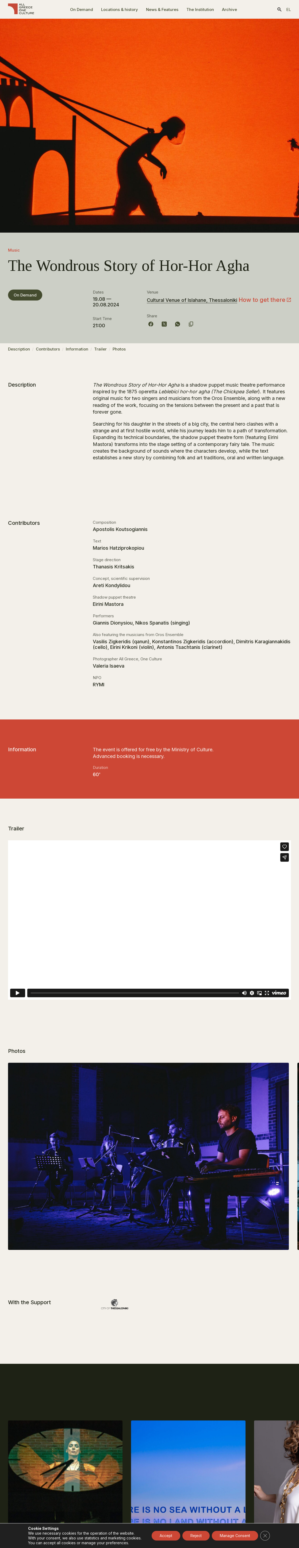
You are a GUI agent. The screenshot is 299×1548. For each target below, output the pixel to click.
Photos (119, 351)
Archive (229, 9)
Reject (196, 1535)
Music (14, 250)
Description (19, 351)
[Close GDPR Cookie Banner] (265, 1536)
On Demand (81, 9)
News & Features (162, 9)
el (288, 9)
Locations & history (119, 9)
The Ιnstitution (200, 9)
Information (77, 351)
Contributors (48, 351)
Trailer (100, 351)
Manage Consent (235, 1535)
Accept (166, 1535)
